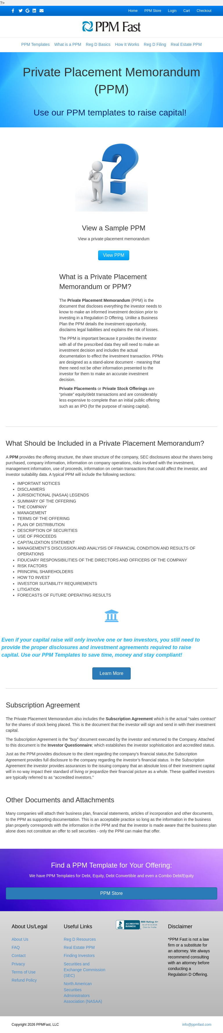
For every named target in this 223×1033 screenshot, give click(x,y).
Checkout (204, 11)
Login (172, 11)
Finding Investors (79, 955)
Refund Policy (24, 980)
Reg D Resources (80, 939)
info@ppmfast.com (196, 1025)
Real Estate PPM (186, 44)
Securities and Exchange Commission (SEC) (84, 970)
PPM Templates (35, 44)
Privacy (18, 964)
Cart (186, 11)
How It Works (127, 44)
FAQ (16, 947)
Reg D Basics (98, 44)
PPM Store (152, 11)
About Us (20, 939)
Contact (19, 955)
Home (133, 11)
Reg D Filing (155, 44)
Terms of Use (23, 972)
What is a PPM (67, 44)
